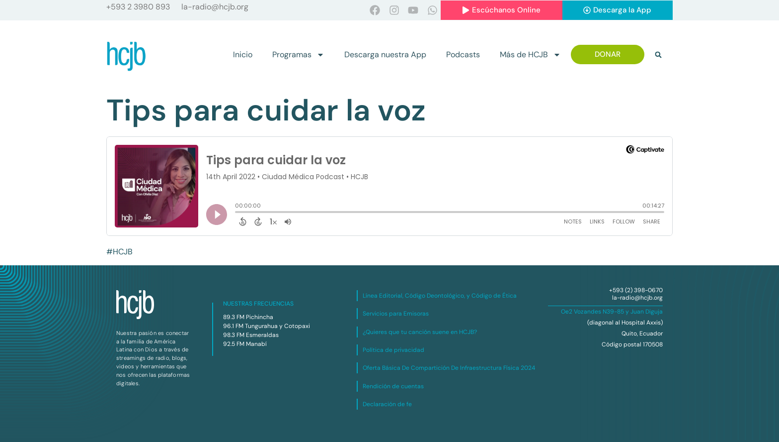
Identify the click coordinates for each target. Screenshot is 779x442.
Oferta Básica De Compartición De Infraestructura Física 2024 (449, 368)
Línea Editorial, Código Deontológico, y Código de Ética (440, 296)
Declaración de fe (387, 404)
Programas (298, 55)
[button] (658, 55)
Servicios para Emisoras (396, 314)
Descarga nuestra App (385, 54)
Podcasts (463, 54)
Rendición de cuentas (393, 386)
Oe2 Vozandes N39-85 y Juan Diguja (612, 312)
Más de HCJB (530, 55)
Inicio (242, 54)
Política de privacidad (393, 350)
